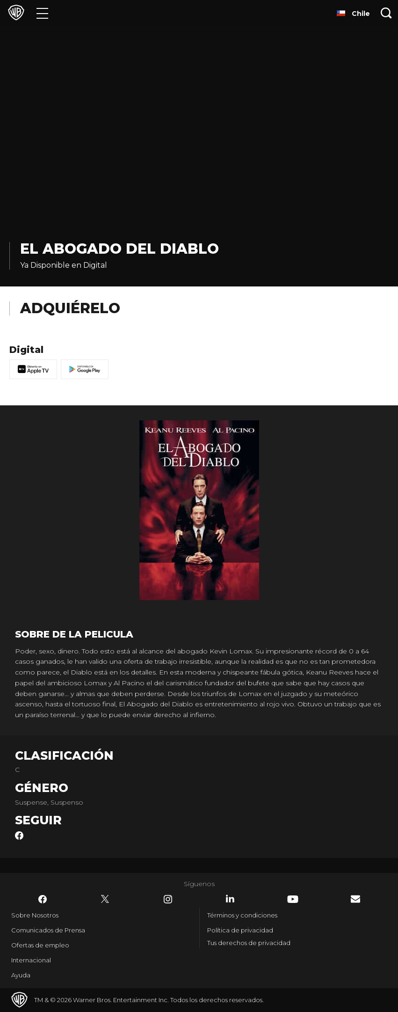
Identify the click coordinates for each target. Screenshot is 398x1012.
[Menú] (42, 13)
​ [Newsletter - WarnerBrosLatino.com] (355, 899)
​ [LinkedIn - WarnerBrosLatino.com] (230, 899)
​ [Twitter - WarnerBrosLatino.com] (105, 899)
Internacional (31, 960)
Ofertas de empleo (40, 945)
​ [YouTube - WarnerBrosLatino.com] (292, 899)
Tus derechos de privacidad (248, 942)
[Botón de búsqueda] (386, 13)
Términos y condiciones (242, 915)
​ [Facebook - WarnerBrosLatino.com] (42, 899)
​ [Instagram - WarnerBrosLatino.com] (168, 899)
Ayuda (20, 975)
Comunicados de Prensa (48, 930)
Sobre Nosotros (34, 915)
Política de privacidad (240, 930)
